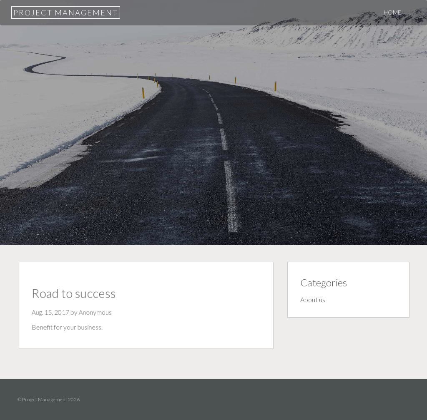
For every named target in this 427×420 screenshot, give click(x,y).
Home (392, 12)
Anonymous (96, 312)
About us (312, 299)
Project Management (65, 12)
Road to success (75, 293)
